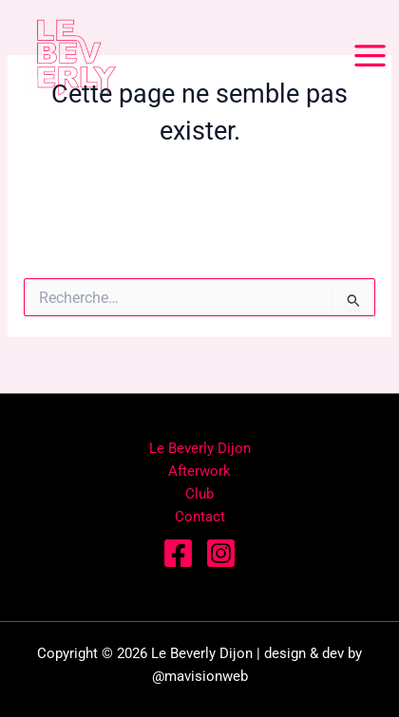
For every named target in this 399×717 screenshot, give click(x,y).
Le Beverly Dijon (200, 448)
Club (199, 493)
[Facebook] (178, 553)
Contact (200, 516)
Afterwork (199, 471)
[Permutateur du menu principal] (370, 56)
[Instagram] (221, 553)
